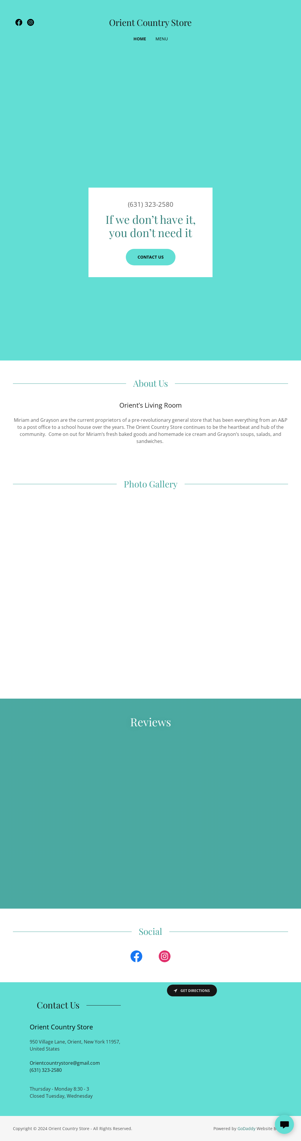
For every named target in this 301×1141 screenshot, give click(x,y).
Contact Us (151, 257)
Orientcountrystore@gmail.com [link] (65, 1063)
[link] (19, 22)
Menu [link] (161, 39)
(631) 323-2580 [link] (150, 204)
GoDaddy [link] (246, 1128)
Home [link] (139, 39)
